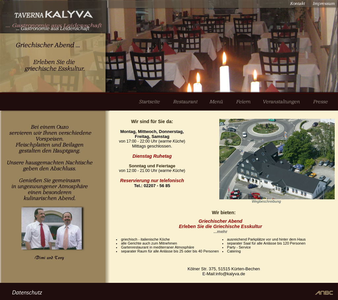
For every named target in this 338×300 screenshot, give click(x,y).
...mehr (220, 231)
